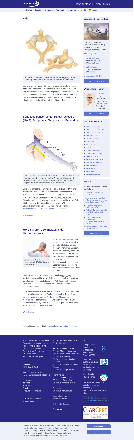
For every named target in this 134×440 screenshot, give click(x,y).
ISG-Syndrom (90, 147)
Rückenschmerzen (66, 239)
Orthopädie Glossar (61, 404)
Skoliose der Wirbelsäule (94, 162)
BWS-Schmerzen (91, 138)
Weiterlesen (51, 215)
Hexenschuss (90, 141)
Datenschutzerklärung (59, 435)
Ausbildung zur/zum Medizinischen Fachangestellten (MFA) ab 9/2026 (95, 220)
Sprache (94, 10)
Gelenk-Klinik (72, 10)
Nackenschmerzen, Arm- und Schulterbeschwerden (44, 209)
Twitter (59, 326)
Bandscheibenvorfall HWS (94, 129)
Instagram (67, 326)
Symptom (53, 206)
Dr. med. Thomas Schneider (64, 351)
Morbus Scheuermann (93, 153)
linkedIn (75, 326)
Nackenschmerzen (60, 242)
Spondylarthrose (91, 165)
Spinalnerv (32, 176)
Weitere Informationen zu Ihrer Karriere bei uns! (96, 228)
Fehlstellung (44, 281)
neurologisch (58, 268)
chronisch (27, 303)
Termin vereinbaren (96, 81)
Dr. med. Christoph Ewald (63, 369)
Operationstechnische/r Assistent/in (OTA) (94, 206)
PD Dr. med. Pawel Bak (62, 380)
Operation (38, 10)
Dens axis (65, 77)
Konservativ (60, 10)
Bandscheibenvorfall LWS (94, 132)
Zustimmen (98, 426)
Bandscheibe (64, 192)
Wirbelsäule (59, 281)
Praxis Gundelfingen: (91, 58)
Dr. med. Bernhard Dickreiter (64, 383)
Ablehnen (99, 432)
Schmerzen (67, 178)
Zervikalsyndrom (69, 251)
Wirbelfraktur (90, 168)
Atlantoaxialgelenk (51, 92)
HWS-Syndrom (41, 262)
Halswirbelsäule (45, 176)
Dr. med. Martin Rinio (61, 356)
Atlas (63, 89)
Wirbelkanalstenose (92, 174)
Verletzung (27, 281)
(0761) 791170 (92, 54)
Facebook (51, 326)
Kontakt (83, 10)
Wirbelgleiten (90, 171)
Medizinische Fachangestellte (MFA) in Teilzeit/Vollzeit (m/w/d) (96, 212)
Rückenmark (40, 197)
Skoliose (38, 284)
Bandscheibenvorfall (40, 189)
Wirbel (69, 94)
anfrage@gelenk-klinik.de (93, 76)
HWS (69, 189)
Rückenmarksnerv (61, 197)
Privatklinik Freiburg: (91, 67)
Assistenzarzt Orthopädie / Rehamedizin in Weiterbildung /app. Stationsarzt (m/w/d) (96, 200)
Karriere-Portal (96, 233)
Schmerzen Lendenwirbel (94, 159)
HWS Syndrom (90, 144)
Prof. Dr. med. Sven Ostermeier (65, 354)
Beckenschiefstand (92, 135)
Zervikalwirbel (54, 86)
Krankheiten (27, 10)
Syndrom (74, 248)
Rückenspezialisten (31, 305)
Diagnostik (49, 10)
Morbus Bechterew (92, 150)
